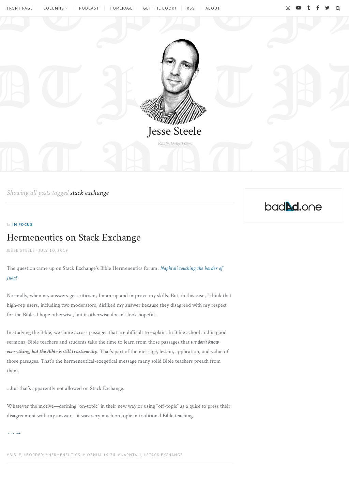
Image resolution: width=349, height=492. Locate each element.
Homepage (121, 8)
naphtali (131, 454)
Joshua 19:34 (101, 454)
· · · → (14, 433)
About (213, 8)
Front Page (20, 8)
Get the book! (159, 8)
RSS (191, 8)
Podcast (89, 8)
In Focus (22, 224)
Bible (15, 454)
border (34, 454)
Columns (53, 8)
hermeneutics (64, 454)
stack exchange (164, 454)
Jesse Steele (174, 131)
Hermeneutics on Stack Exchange (74, 237)
